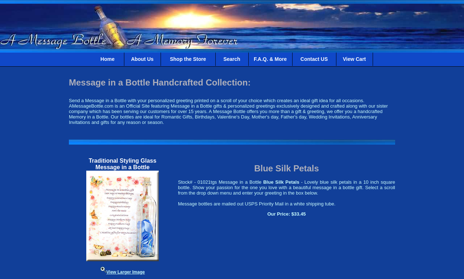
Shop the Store (188, 59)
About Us (142, 59)
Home (107, 59)
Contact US (314, 59)
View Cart (354, 59)
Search (231, 59)
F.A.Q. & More (270, 59)
